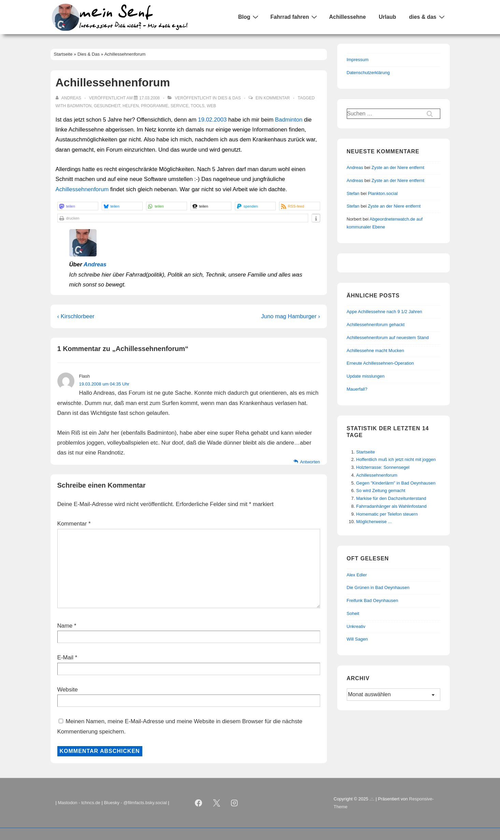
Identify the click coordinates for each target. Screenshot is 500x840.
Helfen (131, 105)
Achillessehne (347, 17)
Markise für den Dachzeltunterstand (391, 498)
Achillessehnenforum (82, 189)
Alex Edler (357, 574)
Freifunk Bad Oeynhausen (372, 600)
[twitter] (216, 803)
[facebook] (198, 803)
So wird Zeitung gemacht (380, 490)
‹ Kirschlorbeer (76, 316)
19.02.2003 (212, 119)
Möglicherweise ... (374, 521)
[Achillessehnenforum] (149, 98)
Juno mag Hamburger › (290, 316)
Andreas (95, 264)
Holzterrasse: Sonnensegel (383, 467)
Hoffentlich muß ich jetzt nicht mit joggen (396, 459)
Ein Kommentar (273, 98)
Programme (154, 105)
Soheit (353, 613)
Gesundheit (107, 105)
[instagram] (234, 803)
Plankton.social (383, 193)
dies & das (427, 17)
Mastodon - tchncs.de (79, 802)
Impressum (358, 59)
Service (179, 105)
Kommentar (74, 523)
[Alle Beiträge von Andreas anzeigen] (69, 98)
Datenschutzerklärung (368, 72)
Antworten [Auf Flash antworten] (310, 461)
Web (211, 105)
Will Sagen (357, 639)
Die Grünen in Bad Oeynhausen (378, 587)
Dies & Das (229, 98)
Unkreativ (356, 626)
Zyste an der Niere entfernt (398, 167)
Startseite (365, 451)
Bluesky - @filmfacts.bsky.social (135, 802)
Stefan (353, 193)
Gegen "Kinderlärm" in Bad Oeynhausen (396, 483)
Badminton (79, 105)
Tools (197, 105)
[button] (77, 206)
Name (65, 625)
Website (67, 689)
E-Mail (65, 657)
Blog (249, 17)
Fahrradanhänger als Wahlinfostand (391, 506)
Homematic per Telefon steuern (387, 514)
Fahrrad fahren (294, 17)
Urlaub (387, 17)
